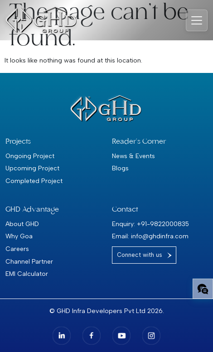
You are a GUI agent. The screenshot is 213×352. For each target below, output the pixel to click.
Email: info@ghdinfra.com (150, 236)
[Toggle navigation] (197, 20)
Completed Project (34, 180)
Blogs (120, 168)
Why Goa (19, 236)
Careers (17, 248)
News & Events (133, 155)
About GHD (22, 223)
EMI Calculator (26, 273)
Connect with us (139, 254)
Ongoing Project (29, 155)
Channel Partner (29, 261)
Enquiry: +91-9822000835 (150, 223)
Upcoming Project (32, 168)
